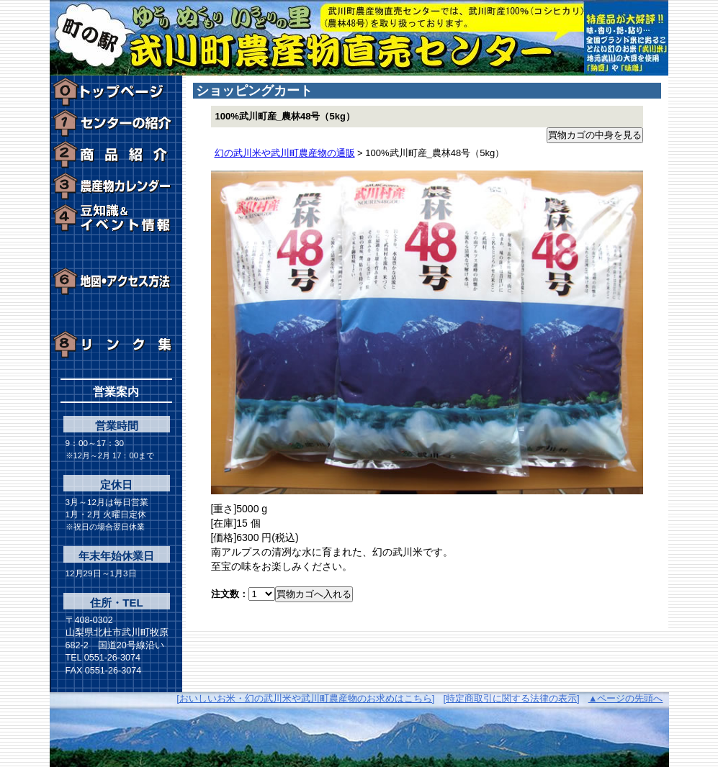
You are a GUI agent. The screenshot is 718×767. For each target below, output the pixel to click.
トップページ (116, 91)
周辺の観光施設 (116, 250)
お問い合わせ (116, 313)
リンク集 (116, 344)
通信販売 (116, 155)
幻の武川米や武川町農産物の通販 (285, 153)
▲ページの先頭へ (625, 698)
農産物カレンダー (116, 186)
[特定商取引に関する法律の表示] (511, 698)
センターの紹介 (116, 123)
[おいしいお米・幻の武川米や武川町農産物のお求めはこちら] (305, 698)
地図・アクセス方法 (116, 281)
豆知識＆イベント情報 (116, 218)
